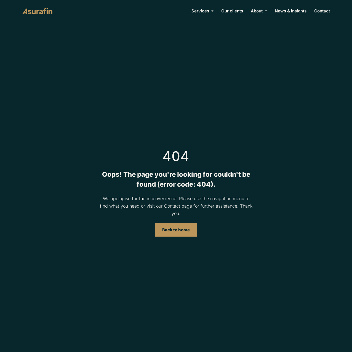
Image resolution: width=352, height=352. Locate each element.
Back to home (176, 229)
